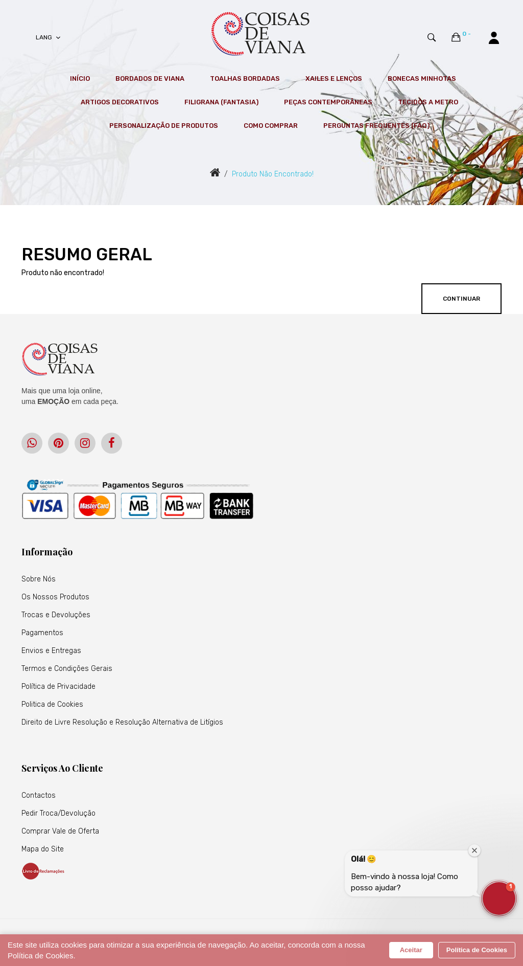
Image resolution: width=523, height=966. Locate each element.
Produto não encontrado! (273, 174)
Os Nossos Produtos (55, 597)
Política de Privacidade (58, 686)
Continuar (461, 298)
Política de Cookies (476, 950)
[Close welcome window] (474, 850)
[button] (499, 898)
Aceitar (411, 950)
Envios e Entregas (51, 650)
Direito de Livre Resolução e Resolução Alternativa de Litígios (122, 722)
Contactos (38, 795)
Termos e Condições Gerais (66, 668)
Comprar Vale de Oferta (60, 831)
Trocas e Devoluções (55, 615)
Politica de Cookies (52, 704)
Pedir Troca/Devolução (58, 813)
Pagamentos (42, 632)
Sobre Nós (38, 579)
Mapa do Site (42, 849)
